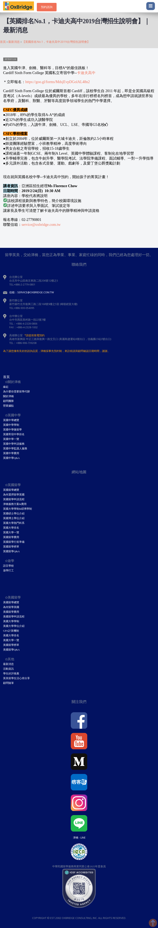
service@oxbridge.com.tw (41, 225)
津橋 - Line (79, 837)
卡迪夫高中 (86, 73)
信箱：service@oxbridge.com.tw (31, 292)
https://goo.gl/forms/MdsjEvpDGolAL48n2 (57, 82)
